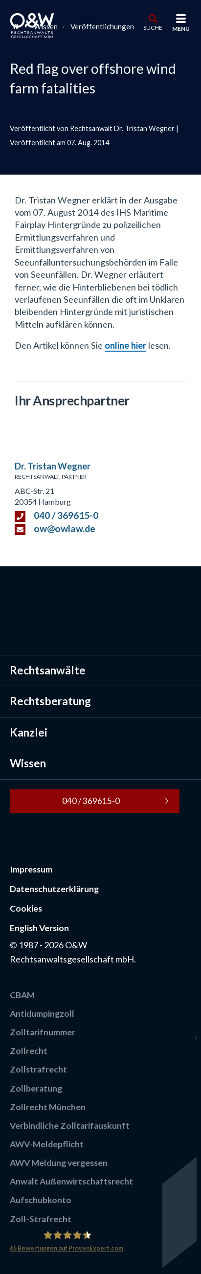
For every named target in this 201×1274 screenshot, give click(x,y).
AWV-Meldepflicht (47, 1144)
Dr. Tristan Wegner (52, 466)
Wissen (28, 763)
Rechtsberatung (50, 701)
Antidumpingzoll (42, 1013)
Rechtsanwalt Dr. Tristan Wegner (122, 128)
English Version (39, 928)
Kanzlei (28, 732)
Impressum (31, 869)
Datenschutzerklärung (54, 889)
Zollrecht (28, 1051)
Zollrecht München (48, 1107)
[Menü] (181, 19)
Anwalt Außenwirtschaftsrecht (71, 1181)
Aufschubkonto (40, 1200)
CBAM (22, 995)
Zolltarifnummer (42, 1032)
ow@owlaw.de (64, 528)
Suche (152, 27)
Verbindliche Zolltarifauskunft (70, 1125)
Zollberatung (36, 1088)
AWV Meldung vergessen (59, 1163)
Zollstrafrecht (38, 1069)
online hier (125, 345)
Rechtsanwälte (48, 670)
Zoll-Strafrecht (40, 1219)
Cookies (26, 908)
